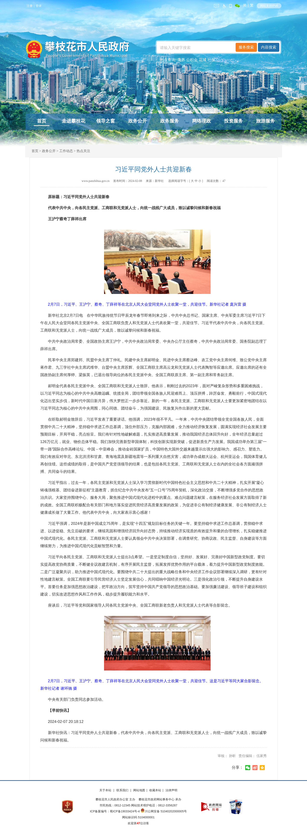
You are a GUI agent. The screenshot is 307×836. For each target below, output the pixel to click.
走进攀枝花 (73, 121)
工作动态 (66, 151)
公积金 (192, 60)
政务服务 (169, 121)
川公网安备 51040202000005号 (163, 811)
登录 (39, 5)
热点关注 (83, 151)
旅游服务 (265, 121)
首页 (41, 121)
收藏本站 (155, 790)
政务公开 (137, 121)
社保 (211, 60)
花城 (202, 60)
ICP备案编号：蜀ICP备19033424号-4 (115, 811)
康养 (181, 60)
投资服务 (233, 121)
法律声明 (171, 790)
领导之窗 (105, 121)
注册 (30, 5)
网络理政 (201, 121)
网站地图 (139, 790)
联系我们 (122, 790)
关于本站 (105, 790)
